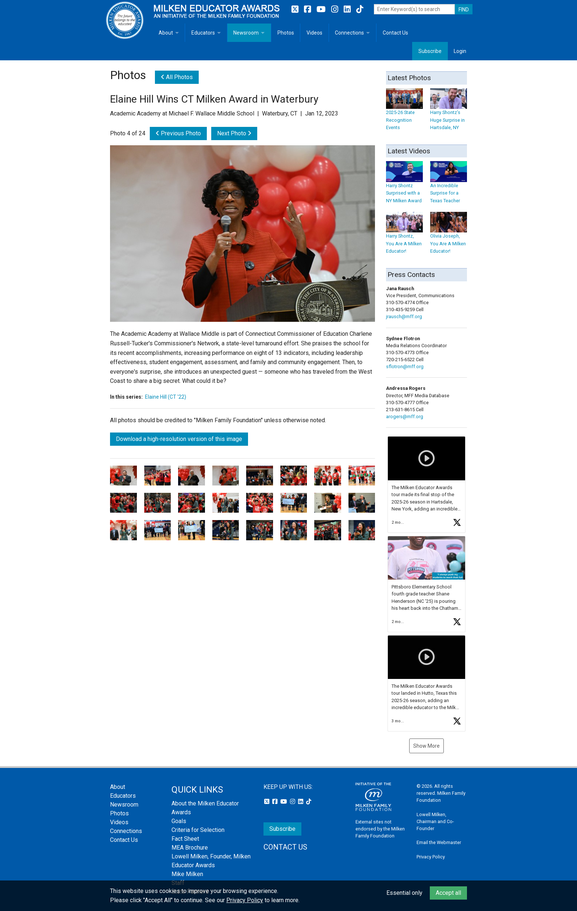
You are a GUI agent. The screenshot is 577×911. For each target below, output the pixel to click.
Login (460, 51)
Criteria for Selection (197, 829)
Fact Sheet (185, 838)
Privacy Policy (431, 857)
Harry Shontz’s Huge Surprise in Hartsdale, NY (448, 112)
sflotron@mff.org (405, 366)
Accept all (448, 892)
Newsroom (246, 33)
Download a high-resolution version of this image (179, 438)
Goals (178, 821)
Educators (203, 33)
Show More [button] (426, 746)
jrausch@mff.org (404, 316)
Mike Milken (187, 874)
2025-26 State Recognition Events (404, 112)
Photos (285, 33)
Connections (349, 33)
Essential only (404, 892)
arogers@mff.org (404, 416)
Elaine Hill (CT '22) (165, 397)
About (166, 33)
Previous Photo (178, 133)
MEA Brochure (189, 847)
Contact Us (395, 33)
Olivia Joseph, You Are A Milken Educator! (448, 236)
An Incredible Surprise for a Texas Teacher (448, 185)
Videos (314, 33)
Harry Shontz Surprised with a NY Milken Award (404, 185)
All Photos (177, 77)
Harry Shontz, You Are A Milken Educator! (404, 236)
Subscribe (430, 51)
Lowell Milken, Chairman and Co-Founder (435, 821)
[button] (426, 484)
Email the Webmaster (439, 842)
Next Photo (234, 133)
